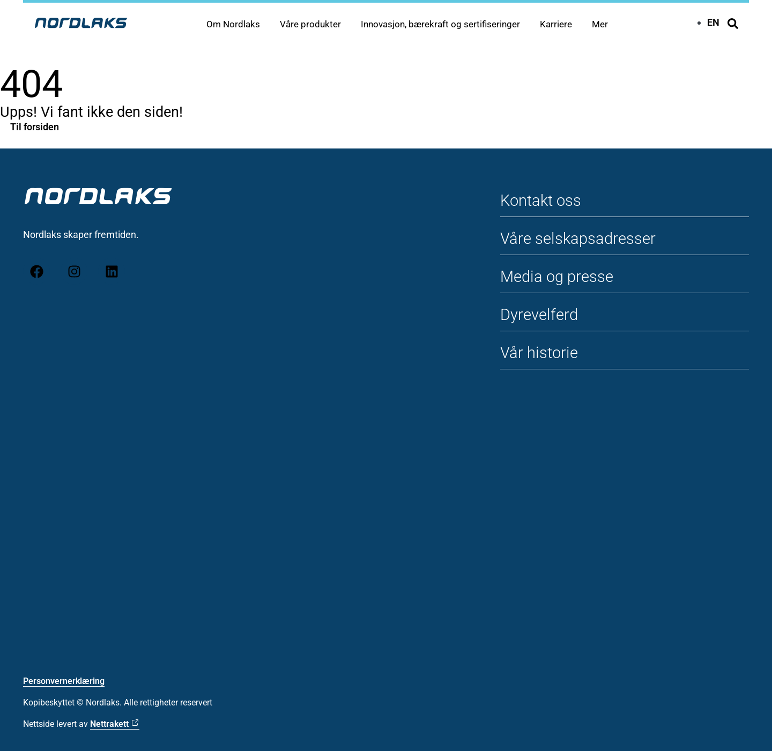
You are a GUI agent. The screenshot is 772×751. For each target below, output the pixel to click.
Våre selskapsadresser (580, 238)
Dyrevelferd (540, 314)
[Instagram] (74, 271)
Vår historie (540, 352)
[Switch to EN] (713, 22)
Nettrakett (109, 724)
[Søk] (733, 23)
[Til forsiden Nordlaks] (81, 23)
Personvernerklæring (64, 681)
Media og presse (559, 276)
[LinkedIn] (111, 271)
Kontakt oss (542, 200)
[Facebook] (36, 271)
